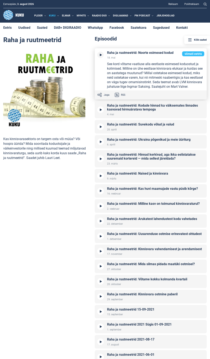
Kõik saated (197, 39)
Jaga (103, 94)
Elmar (66, 15)
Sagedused (161, 27)
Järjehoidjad (165, 15)
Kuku (52, 15)
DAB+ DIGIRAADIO (67, 27)
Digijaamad (120, 15)
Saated (42, 27)
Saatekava (138, 27)
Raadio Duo (99, 15)
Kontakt (182, 27)
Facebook (117, 27)
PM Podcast (142, 15)
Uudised (24, 27)
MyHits (81, 15)
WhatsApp (95, 27)
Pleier (38, 15)
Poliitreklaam (191, 4)
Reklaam (173, 4)
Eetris (7, 27)
